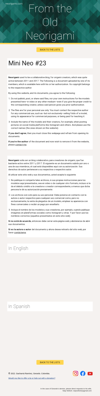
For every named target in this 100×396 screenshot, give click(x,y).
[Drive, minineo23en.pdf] (50, 274)
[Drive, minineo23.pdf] (50, 332)
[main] (50, 22)
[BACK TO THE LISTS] (50, 49)
